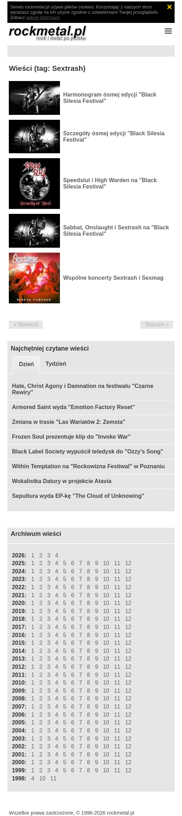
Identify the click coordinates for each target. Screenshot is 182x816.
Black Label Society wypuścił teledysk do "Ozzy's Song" (87, 452)
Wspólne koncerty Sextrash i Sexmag (113, 278)
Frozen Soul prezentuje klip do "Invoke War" (71, 437)
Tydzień (56, 364)
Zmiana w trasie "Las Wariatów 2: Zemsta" (68, 422)
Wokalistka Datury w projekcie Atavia (61, 481)
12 (128, 563)
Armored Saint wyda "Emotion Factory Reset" (73, 407)
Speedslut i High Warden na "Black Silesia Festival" (110, 183)
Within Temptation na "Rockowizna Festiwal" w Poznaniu (88, 466)
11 (117, 563)
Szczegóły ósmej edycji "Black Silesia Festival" (114, 136)
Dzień (26, 364)
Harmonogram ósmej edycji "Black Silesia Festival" (110, 98)
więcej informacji (42, 17)
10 (106, 563)
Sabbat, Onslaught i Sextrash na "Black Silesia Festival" (116, 230)
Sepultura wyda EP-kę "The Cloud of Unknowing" (78, 496)
